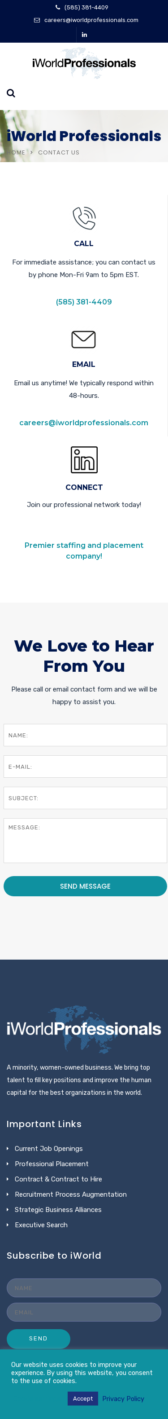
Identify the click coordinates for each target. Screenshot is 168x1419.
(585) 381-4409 (86, 7)
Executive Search (41, 1225)
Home (16, 152)
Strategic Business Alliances (58, 1210)
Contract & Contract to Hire (58, 1179)
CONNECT (84, 487)
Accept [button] (83, 1398)
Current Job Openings (49, 1149)
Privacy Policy (123, 1399)
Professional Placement (52, 1164)
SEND (38, 1338)
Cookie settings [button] (37, 1399)
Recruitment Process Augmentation (71, 1194)
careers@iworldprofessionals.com (91, 20)
